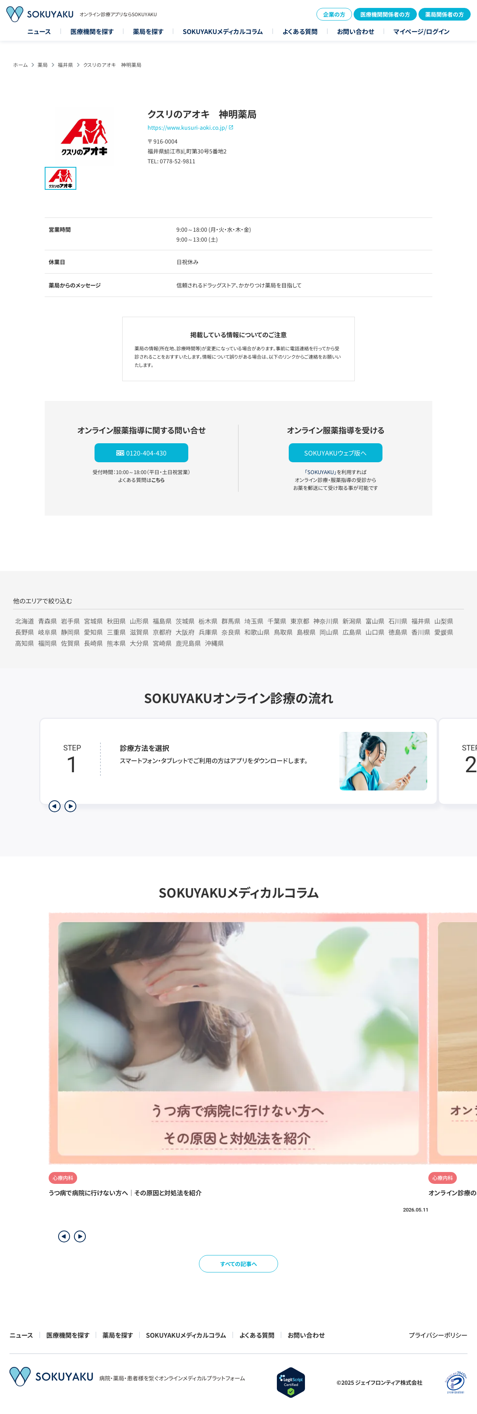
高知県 (24, 643)
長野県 (24, 632)
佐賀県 (70, 643)
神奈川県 (326, 621)
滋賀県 (139, 632)
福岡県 (47, 643)
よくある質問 (300, 31)
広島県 (352, 632)
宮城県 (93, 621)
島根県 (306, 632)
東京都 (299, 621)
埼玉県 (253, 621)
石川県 (397, 621)
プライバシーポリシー (438, 1335)
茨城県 (185, 621)
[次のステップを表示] (70, 806)
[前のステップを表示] (55, 806)
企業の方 (334, 14)
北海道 (24, 621)
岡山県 (329, 632)
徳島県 (397, 632)
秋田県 (116, 621)
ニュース (39, 31)
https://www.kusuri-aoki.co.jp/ (187, 127)
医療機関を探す (92, 31)
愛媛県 (443, 632)
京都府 (162, 632)
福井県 (65, 64)
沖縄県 (214, 643)
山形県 (139, 621)
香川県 (420, 632)
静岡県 (70, 632)
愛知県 (93, 632)
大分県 (139, 643)
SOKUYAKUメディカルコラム (223, 31)
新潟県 (352, 621)
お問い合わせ (355, 31)
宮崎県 (162, 643)
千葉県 (276, 621)
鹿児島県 (188, 643)
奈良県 (230, 632)
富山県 (374, 621)
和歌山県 (257, 632)
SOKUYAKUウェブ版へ (335, 452)
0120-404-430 (146, 452)
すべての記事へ (238, 1264)
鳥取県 (283, 632)
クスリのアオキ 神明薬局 (112, 64)
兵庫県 (208, 632)
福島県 (162, 621)
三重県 (116, 632)
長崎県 (93, 643)
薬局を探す (148, 31)
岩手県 (70, 621)
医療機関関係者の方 (385, 14)
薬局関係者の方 (444, 14)
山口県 (374, 632)
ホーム (20, 64)
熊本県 (116, 643)
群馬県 (230, 621)
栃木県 (208, 621)
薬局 (43, 64)
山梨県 (443, 621)
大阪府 (185, 632)
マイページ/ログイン (422, 31)
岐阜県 (47, 632)
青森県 (47, 621)
